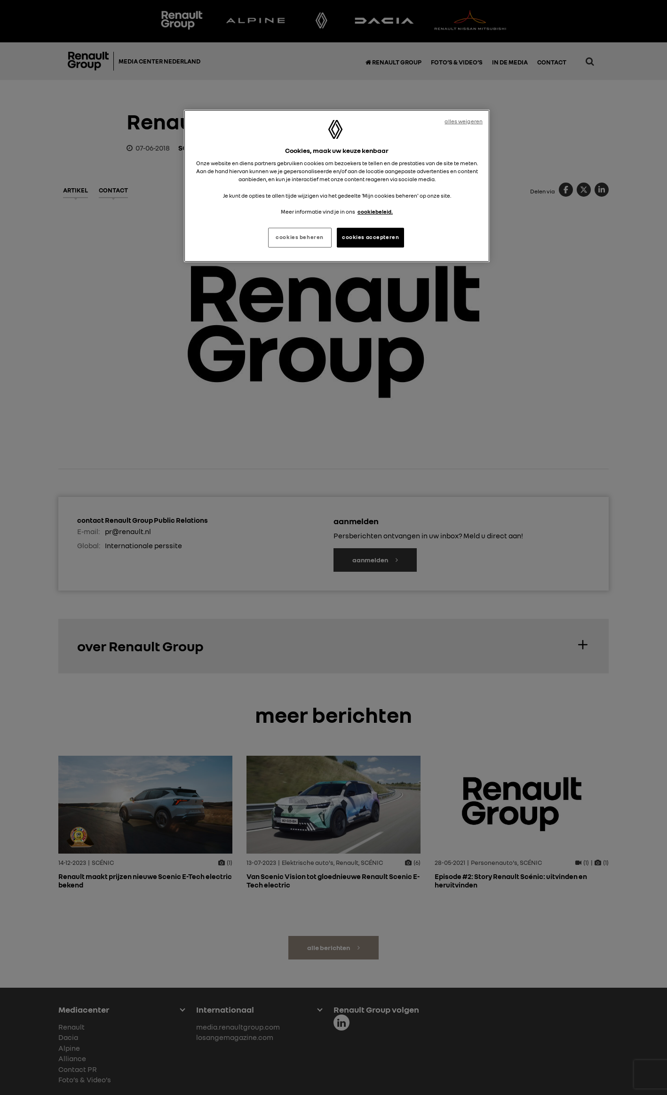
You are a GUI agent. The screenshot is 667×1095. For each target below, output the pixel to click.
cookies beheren (300, 237)
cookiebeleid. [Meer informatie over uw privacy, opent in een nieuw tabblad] (375, 211)
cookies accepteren (370, 237)
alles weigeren (464, 121)
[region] (337, 186)
